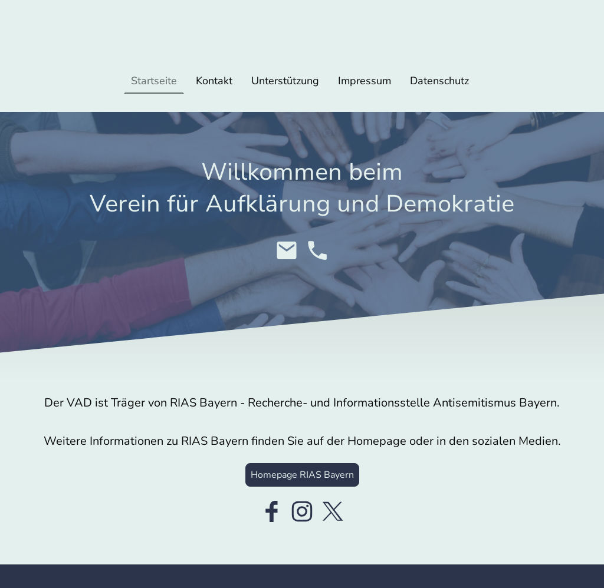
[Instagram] (302, 511)
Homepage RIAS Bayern (302, 474)
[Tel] (317, 250)
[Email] (286, 250)
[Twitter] (332, 511)
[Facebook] (271, 511)
